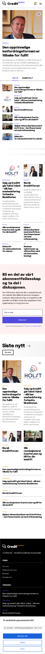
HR (25, 244)
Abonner (23, 320)
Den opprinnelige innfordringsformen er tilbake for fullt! (21, 51)
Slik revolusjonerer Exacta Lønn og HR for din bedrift (11, 230)
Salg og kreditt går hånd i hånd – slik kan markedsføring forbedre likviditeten (28, 100)
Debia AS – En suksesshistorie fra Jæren (28, 138)
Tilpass (22, 642)
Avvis (23, 649)
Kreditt (17, 107)
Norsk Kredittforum (23, 110)
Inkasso (5, 43)
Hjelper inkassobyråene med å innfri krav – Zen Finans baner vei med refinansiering (28, 128)
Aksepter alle (22, 636)
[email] (22, 312)
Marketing (18, 96)
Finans (16, 115)
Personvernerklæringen (33, 326)
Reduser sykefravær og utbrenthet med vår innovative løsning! (32, 251)
